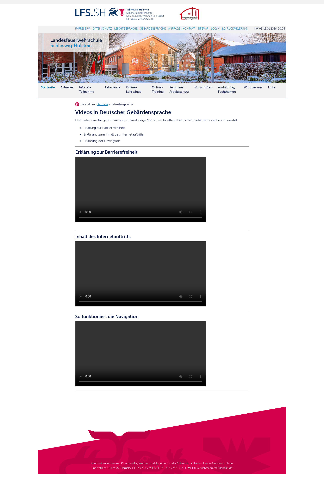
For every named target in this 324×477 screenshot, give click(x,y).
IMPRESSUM (82, 28)
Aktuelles (67, 87)
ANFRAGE (174, 28)
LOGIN (215, 28)
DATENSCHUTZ (102, 28)
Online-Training (158, 89)
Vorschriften (203, 87)
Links (271, 87)
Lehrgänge (112, 87)
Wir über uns (253, 87)
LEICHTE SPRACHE (125, 28)
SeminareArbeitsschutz (179, 89)
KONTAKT (189, 28)
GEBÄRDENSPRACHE (153, 28)
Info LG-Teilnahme (86, 89)
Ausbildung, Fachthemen (227, 89)
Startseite (102, 104)
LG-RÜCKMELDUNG (234, 28)
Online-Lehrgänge (133, 89)
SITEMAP (203, 28)
